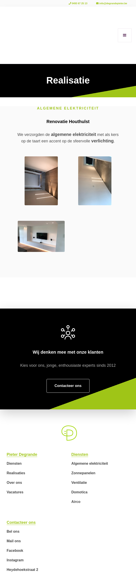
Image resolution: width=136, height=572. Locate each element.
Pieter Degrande (22, 454)
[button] (125, 35)
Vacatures (15, 492)
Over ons (14, 482)
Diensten (14, 463)
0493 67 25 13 (78, 3)
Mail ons (14, 541)
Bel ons (13, 531)
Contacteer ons (21, 522)
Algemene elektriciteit (89, 463)
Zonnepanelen (83, 473)
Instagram (15, 560)
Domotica (79, 492)
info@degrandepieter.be (111, 3)
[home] (11, 35)
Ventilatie (79, 482)
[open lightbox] (41, 180)
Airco (75, 502)
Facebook (15, 550)
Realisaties (16, 473)
